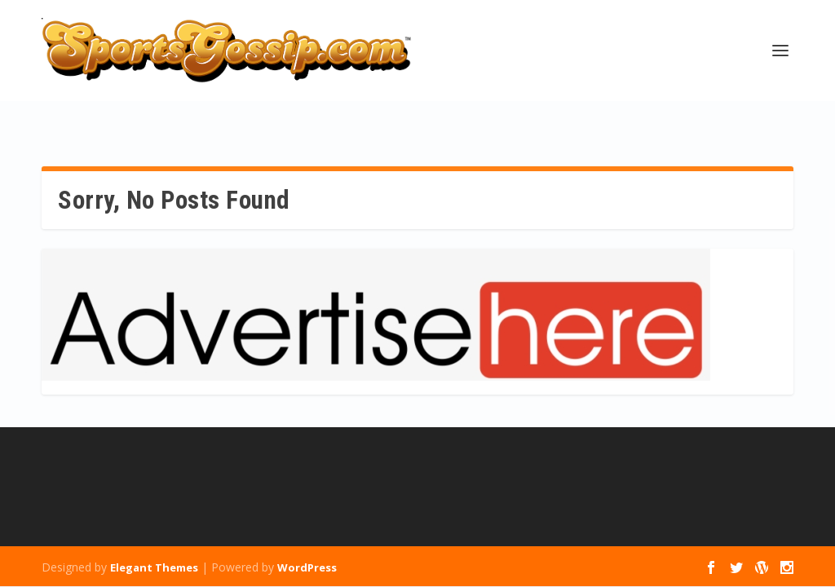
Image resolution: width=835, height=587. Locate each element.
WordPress (307, 567)
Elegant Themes (154, 567)
